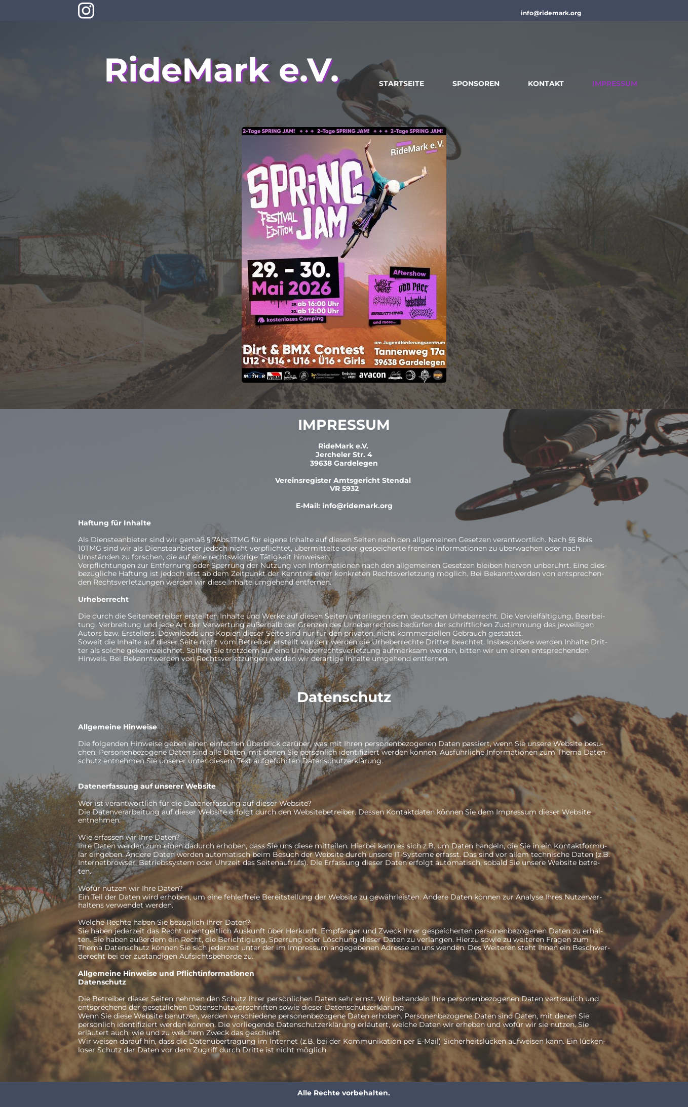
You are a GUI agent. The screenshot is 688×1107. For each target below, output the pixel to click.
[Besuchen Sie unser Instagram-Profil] (86, 11)
